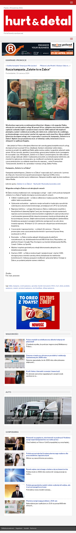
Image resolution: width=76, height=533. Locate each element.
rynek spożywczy (25, 286)
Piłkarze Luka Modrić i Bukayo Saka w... (54, 65)
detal (61, 286)
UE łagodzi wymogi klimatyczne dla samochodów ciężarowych (34, 419)
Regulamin (19, 528)
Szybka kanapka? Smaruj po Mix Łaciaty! (22, 65)
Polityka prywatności (7, 528)
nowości (15, 288)
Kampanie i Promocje (16, 60)
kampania (16, 286)
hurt (57, 286)
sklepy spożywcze (48, 288)
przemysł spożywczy (25, 288)
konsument (47, 286)
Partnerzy (33, 528)
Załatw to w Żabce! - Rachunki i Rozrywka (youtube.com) (38, 184)
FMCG (53, 286)
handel (40, 286)
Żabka (10, 286)
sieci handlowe (37, 288)
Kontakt (26, 528)
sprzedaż (34, 286)
